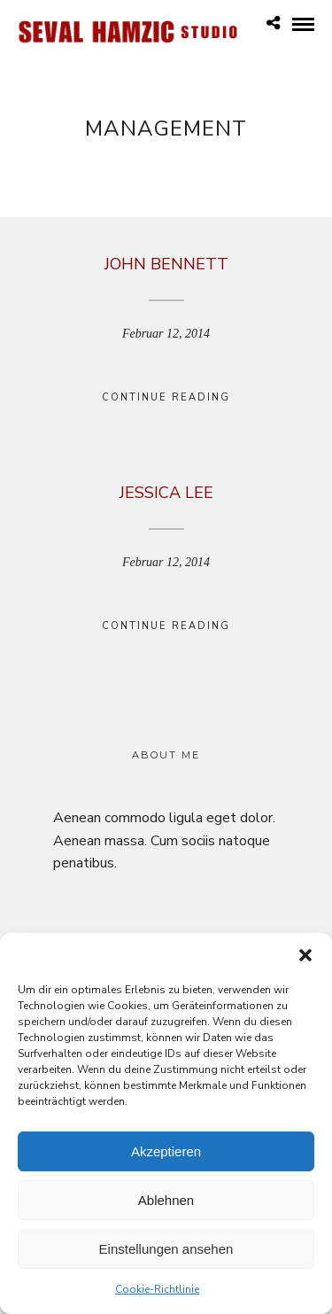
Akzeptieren (166, 1154)
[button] (305, 959)
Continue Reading (166, 397)
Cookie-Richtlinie (157, 1294)
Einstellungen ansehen (166, 1252)
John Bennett (166, 264)
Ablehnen (166, 1203)
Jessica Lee (166, 492)
